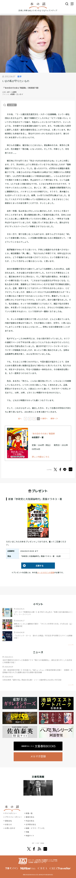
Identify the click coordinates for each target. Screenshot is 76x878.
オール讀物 (35, 843)
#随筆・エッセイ (16, 94)
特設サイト (30, 835)
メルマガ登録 (38, 756)
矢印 (71, 644)
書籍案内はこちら (38, 746)
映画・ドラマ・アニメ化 (35, 828)
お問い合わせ (10, 828)
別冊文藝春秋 (51, 843)
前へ (28, 419)
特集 (27, 832)
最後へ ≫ (54, 418)
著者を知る (30, 817)
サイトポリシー (11, 813)
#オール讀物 (11, 92)
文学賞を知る (31, 824)
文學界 (22, 843)
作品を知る (30, 821)
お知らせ (8, 824)
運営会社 (8, 821)
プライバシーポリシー (13, 817)
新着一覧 (29, 813)
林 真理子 (12, 105)
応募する (32, 565)
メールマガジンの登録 (45, 572)
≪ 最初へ (21, 418)
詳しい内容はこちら (40, 457)
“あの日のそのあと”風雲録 (43, 433)
